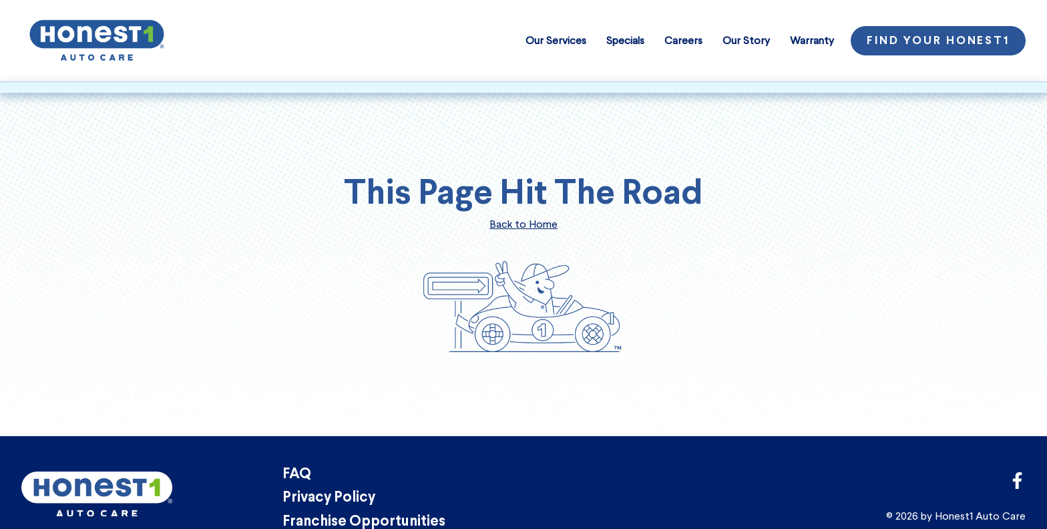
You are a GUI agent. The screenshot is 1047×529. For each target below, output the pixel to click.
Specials (625, 40)
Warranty (812, 40)
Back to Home (523, 224)
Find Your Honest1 (938, 41)
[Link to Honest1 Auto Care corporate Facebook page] (1017, 484)
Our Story (746, 40)
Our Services (556, 40)
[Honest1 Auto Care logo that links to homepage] (96, 39)
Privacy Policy (328, 498)
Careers (683, 40)
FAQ (296, 475)
